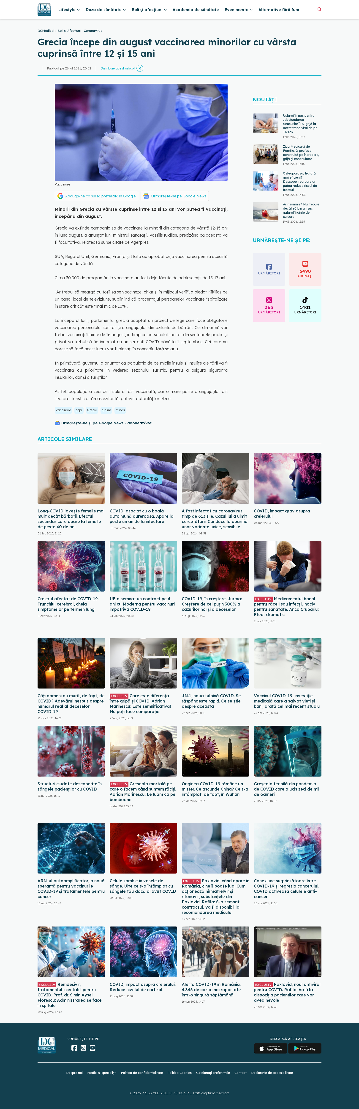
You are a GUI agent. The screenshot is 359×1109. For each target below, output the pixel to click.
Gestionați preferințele (213, 1073)
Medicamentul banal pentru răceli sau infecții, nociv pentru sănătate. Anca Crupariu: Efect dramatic (286, 606)
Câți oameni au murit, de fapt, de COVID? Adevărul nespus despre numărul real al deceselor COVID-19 (71, 703)
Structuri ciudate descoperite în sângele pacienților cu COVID (70, 786)
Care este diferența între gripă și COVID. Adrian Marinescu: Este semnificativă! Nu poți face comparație (140, 703)
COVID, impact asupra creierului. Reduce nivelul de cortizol (143, 987)
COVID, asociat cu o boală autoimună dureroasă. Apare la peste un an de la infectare (142, 516)
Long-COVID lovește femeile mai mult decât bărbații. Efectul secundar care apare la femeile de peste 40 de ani (71, 518)
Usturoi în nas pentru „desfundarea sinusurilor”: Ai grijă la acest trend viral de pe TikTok (300, 123)
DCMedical (46, 31)
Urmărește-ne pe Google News (178, 196)
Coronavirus (93, 31)
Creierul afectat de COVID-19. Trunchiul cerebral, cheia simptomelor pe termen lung (68, 604)
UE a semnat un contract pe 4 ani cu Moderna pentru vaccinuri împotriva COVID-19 (142, 604)
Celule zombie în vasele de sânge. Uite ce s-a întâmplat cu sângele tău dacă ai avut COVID (143, 886)
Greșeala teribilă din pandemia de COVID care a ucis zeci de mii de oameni (286, 789)
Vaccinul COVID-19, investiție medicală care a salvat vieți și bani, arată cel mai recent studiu (287, 701)
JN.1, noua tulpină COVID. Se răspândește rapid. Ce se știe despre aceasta (211, 701)
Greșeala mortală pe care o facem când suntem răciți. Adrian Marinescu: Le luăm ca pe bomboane (143, 791)
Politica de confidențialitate (142, 1073)
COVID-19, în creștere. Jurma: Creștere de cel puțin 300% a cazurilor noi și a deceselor (212, 604)
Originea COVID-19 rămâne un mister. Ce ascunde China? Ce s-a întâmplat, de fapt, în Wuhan (215, 789)
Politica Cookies (179, 1073)
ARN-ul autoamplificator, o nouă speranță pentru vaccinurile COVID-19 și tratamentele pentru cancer (71, 888)
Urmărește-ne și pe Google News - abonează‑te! (106, 423)
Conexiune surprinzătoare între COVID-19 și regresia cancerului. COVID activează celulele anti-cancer (286, 888)
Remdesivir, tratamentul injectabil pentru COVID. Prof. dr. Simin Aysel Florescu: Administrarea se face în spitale (70, 995)
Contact (240, 1073)
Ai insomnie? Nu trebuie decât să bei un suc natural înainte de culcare (301, 210)
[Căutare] (319, 9)
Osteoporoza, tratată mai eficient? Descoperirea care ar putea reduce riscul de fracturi (300, 181)
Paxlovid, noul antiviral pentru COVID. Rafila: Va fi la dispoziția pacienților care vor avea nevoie (287, 992)
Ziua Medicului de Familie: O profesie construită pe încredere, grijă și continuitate (301, 152)
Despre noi (74, 1073)
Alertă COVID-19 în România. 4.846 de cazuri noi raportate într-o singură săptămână (211, 990)
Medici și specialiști (101, 1073)
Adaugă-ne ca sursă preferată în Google (100, 196)
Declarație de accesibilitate (272, 1073)
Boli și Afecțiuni (69, 31)
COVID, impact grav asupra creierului (282, 513)
